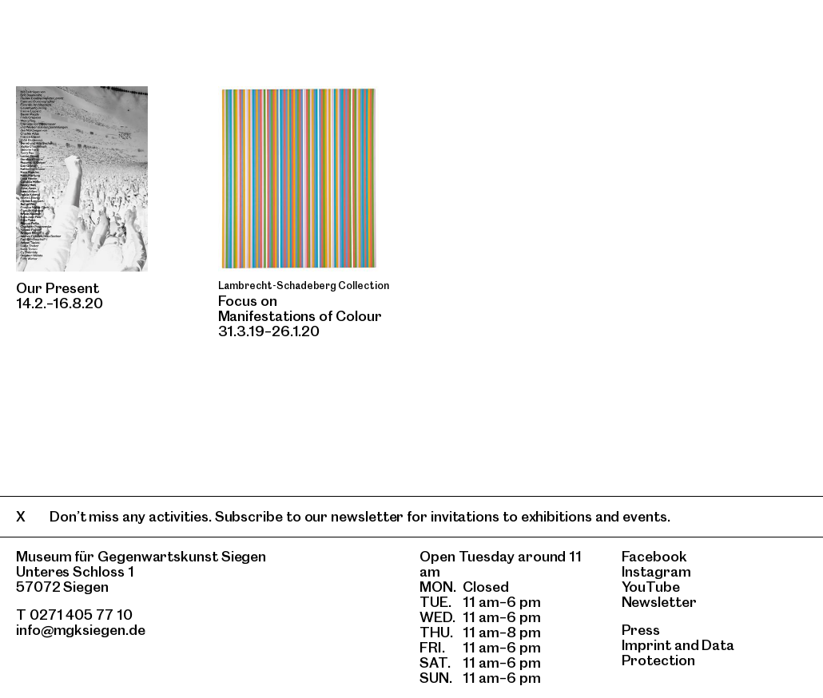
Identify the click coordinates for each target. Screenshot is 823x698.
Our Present (57, 288)
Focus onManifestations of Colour (300, 308)
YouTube (651, 586)
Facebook (654, 556)
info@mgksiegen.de (80, 629)
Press (641, 629)
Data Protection (678, 652)
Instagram (656, 571)
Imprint (646, 645)
